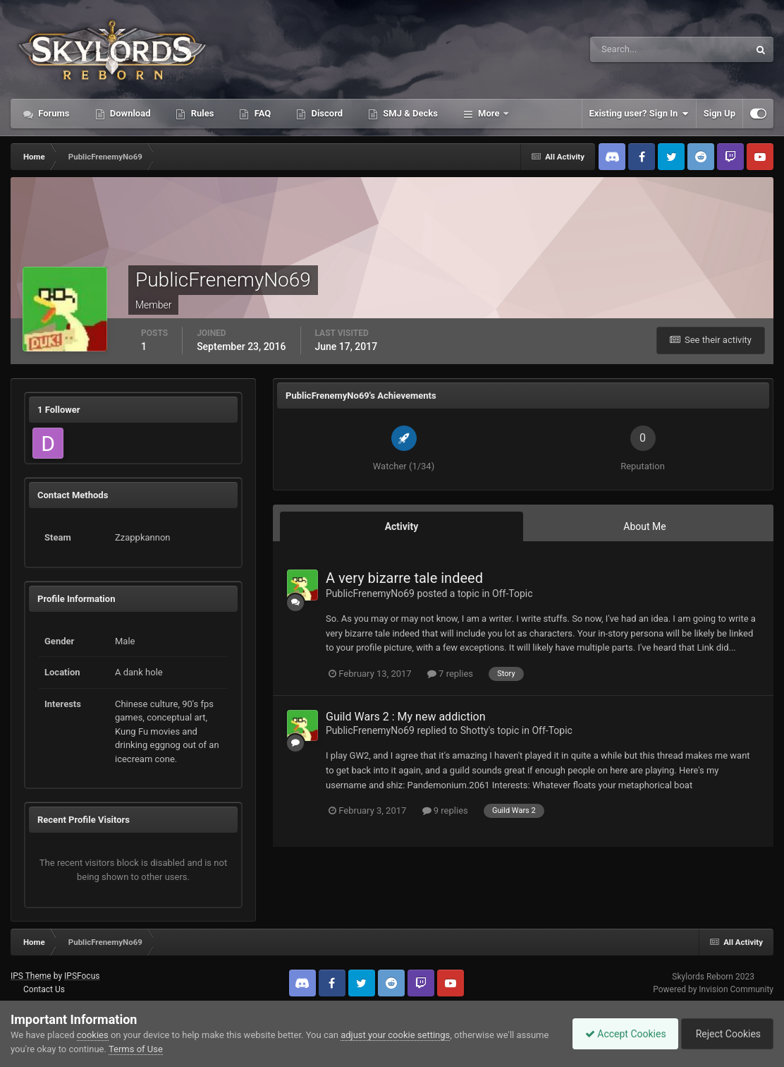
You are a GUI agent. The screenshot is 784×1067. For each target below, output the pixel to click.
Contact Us (44, 989)
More (489, 113)
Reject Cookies (725, 1033)
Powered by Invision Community (713, 989)
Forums (53, 113)
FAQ (261, 113)
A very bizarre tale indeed (404, 577)
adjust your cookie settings (395, 1035)
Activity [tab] (402, 526)
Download (129, 113)
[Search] (626, 49)
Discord (326, 113)
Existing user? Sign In (639, 113)
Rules (201, 113)
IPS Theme (31, 976)
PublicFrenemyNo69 (370, 593)
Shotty (474, 730)
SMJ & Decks (409, 113)
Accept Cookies (618, 1033)
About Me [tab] (644, 526)
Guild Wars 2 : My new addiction (406, 716)
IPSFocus (81, 976)
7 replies (450, 673)
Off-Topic (512, 593)
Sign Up (719, 113)
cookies (93, 1035)
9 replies (445, 810)
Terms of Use (170, 1049)
